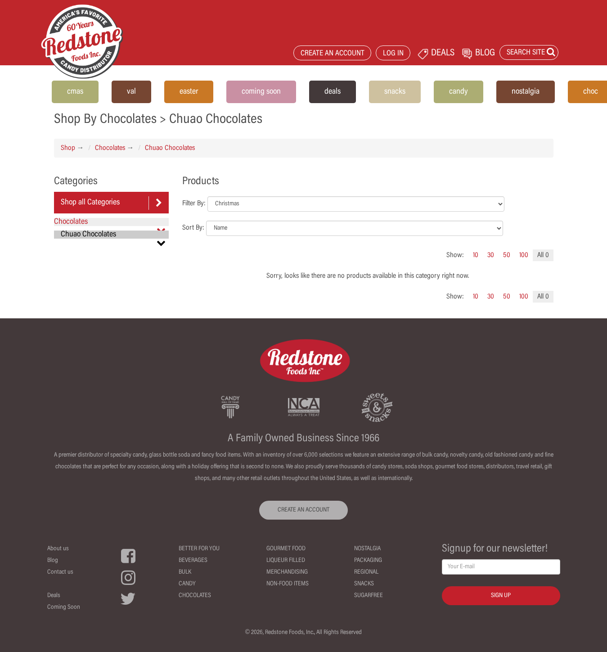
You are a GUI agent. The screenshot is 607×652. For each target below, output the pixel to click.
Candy (187, 584)
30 (490, 255)
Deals (53, 596)
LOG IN (393, 54)
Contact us (60, 572)
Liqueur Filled (285, 560)
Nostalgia (367, 549)
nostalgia (526, 92)
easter (189, 92)
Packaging (368, 560)
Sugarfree (368, 596)
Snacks (364, 584)
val (131, 92)
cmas (75, 92)
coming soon (261, 92)
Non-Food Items (287, 584)
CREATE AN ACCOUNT (332, 54)
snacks (394, 92)
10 (475, 255)
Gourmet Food (286, 549)
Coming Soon (63, 607)
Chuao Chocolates (170, 148)
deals (332, 92)
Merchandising (287, 572)
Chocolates (110, 148)
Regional (366, 572)
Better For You (199, 549)
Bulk (185, 572)
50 (506, 255)
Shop (68, 148)
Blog (52, 560)
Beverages (193, 560)
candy (458, 92)
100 (523, 255)
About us (58, 549)
